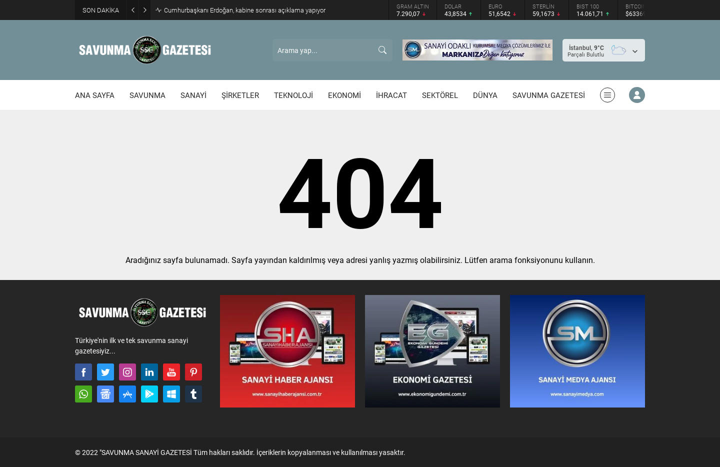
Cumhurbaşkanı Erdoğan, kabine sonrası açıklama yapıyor (245, 10)
